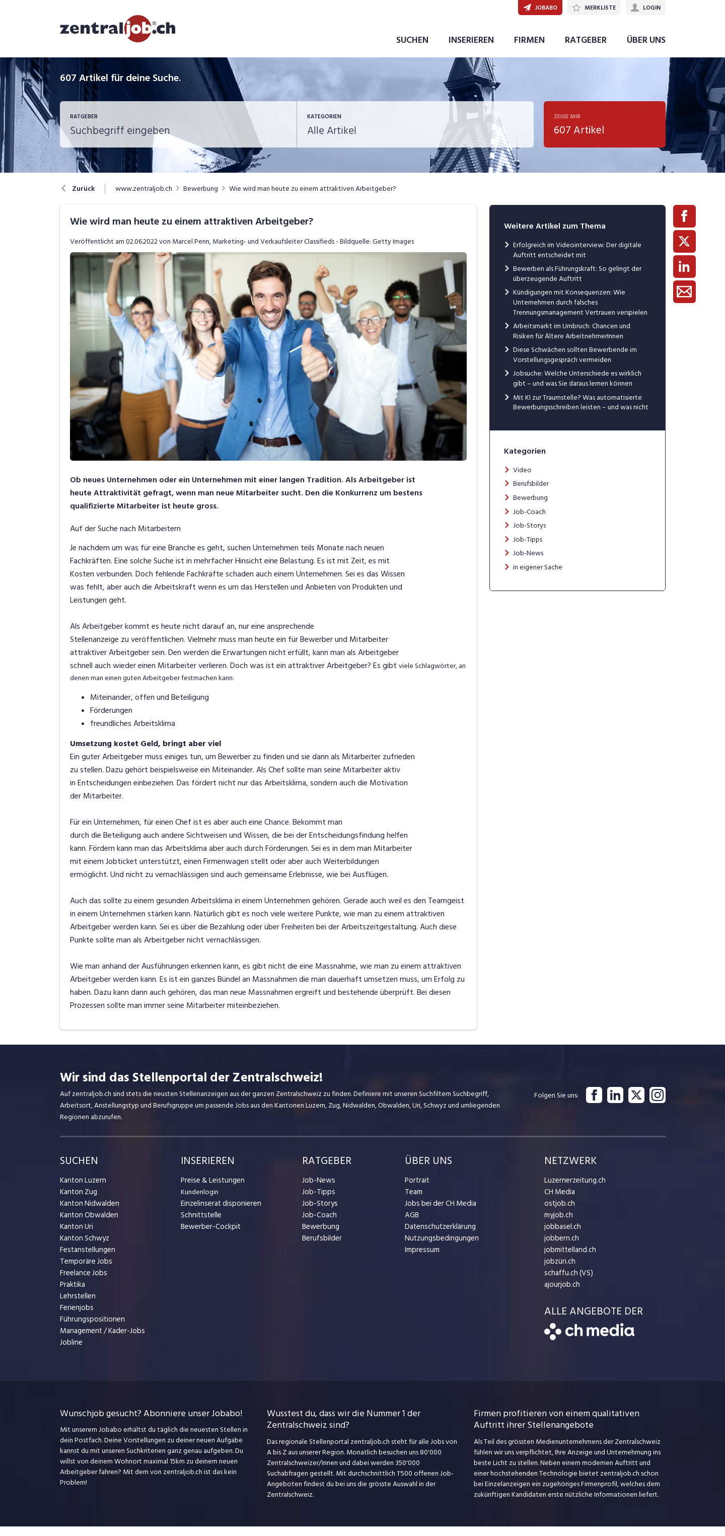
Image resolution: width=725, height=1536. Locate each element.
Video (522, 479)
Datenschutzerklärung (438, 1236)
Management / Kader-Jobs (100, 1340)
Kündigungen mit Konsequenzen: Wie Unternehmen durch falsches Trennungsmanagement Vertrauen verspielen (580, 311)
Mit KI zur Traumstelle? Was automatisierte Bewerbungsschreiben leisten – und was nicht (580, 412)
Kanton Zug (77, 1201)
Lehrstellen (76, 1305)
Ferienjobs (75, 1317)
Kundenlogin (200, 1201)
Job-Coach (529, 521)
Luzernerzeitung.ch (572, 1190)
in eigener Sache (537, 576)
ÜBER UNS (646, 49)
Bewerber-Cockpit (209, 1236)
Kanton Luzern (81, 1190)
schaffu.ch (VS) (566, 1282)
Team (413, 1201)
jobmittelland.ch (569, 1259)
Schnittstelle (200, 1224)
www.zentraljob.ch (143, 198)
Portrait (416, 1190)
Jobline (71, 1352)
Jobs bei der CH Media (438, 1213)
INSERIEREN (471, 49)
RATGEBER (586, 49)
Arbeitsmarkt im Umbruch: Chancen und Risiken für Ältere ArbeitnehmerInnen (571, 340)
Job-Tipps (527, 549)
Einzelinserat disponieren (218, 1213)
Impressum (420, 1259)
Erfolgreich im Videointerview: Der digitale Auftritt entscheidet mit (577, 259)
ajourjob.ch (560, 1294)
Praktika (72, 1294)
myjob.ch (557, 1224)
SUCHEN (412, 49)
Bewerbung (200, 198)
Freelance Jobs (82, 1282)
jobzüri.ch (558, 1271)
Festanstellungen (85, 1259)
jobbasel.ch (561, 1236)
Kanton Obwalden (87, 1224)
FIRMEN (529, 49)
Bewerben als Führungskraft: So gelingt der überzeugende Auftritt (577, 283)
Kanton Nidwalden (88, 1213)
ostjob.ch (558, 1213)
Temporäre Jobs (84, 1271)
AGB (411, 1224)
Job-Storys (529, 535)
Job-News (528, 562)
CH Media (558, 1201)
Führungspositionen (89, 1329)
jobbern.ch (560, 1248)
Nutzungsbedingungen (439, 1248)
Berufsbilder (531, 493)
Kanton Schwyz (83, 1248)
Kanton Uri (76, 1236)
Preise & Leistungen (210, 1190)
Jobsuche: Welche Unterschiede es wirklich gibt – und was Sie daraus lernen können (577, 388)
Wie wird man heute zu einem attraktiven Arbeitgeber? (312, 198)
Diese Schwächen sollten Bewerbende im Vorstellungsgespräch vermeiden (575, 364)
